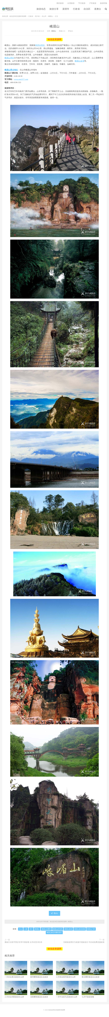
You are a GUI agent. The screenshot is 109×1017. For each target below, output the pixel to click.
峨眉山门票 (91, 929)
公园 (25, 929)
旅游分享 (54, 9)
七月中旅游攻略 (88, 997)
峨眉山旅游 (68, 929)
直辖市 (65, 9)
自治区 (87, 9)
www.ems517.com (21, 79)
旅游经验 (103, 3)
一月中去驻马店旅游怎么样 (66, 997)
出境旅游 (70, 3)
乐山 (20, 929)
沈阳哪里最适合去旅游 (39, 997)
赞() (54, 913)
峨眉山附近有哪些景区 (54, 932)
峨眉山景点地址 (11, 70)
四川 (31, 929)
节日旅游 (81, 3)
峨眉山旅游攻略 (79, 929)
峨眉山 (50, 16)
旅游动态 (41, 9)
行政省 (76, 9)
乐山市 (44, 16)
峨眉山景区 (9, 58)
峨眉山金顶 (79, 61)
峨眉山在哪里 (46, 929)
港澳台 (97, 9)
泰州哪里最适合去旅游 (39, 977)
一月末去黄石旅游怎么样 (14, 977)
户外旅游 (92, 3)
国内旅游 (60, 3)
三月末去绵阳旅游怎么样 (14, 997)
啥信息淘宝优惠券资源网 (8, 9)
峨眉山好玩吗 (57, 929)
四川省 (37, 16)
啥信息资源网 (54, 39)
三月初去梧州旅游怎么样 (65, 977)
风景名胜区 (40, 45)
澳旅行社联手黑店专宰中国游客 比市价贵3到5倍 (23, 942)
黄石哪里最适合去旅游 (90, 977)
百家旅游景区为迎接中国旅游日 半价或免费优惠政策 (84, 942)
